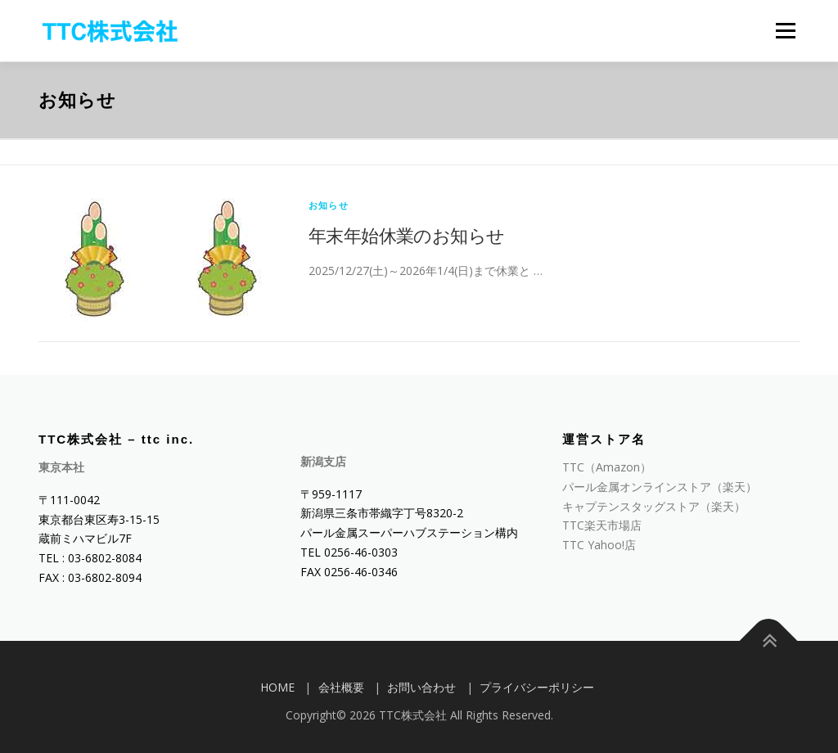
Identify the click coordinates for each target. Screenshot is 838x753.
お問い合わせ (421, 687)
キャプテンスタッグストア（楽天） (654, 506)
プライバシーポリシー (537, 687)
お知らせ (329, 205)
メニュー (785, 30)
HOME (277, 687)
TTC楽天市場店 (602, 525)
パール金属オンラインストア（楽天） (659, 486)
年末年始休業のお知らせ (406, 235)
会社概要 (341, 687)
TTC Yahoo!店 (599, 544)
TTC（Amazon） (606, 467)
